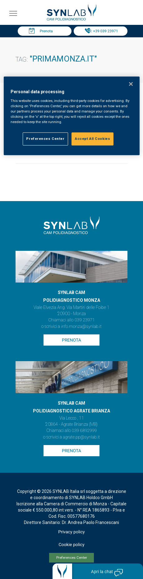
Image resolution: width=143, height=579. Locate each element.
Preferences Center (71, 558)
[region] (72, 116)
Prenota (46, 31)
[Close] (131, 84)
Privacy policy (71, 532)
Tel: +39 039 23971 (102, 31)
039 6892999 (84, 430)
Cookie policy (71, 544)
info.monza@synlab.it (81, 326)
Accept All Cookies (92, 138)
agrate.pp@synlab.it (81, 437)
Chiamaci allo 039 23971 (71, 320)
